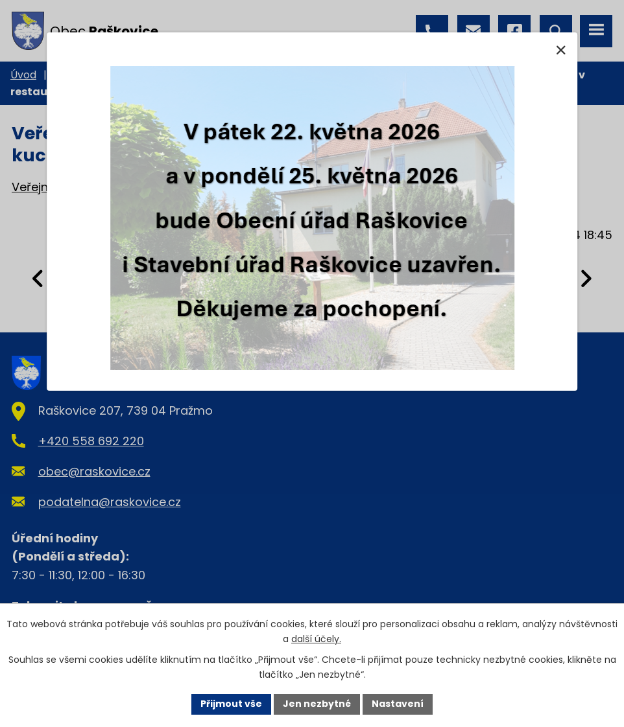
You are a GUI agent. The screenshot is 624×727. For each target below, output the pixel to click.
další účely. (316, 638)
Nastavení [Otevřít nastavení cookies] (398, 703)
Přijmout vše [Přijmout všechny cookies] (231, 703)
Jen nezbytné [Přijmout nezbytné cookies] (317, 703)
